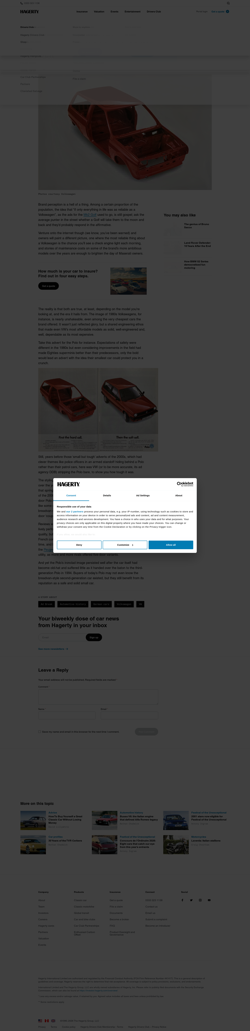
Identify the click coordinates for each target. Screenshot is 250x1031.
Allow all (171, 544)
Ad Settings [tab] (143, 495)
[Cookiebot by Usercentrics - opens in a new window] (179, 484)
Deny (79, 544)
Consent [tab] (71, 495)
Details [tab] (107, 495)
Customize (125, 544)
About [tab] (178, 495)
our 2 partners (75, 511)
